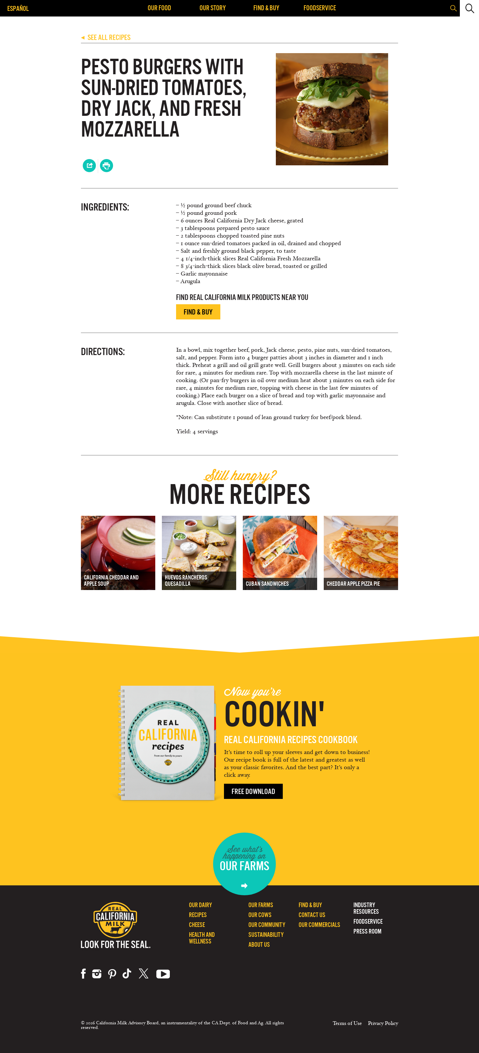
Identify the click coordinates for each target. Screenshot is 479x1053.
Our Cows (260, 914)
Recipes (198, 914)
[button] (468, 8)
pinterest (112, 974)
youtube (163, 974)
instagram (96, 974)
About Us (259, 944)
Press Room (367, 931)
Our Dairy (200, 905)
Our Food (159, 8)
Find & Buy (266, 8)
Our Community (266, 924)
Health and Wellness (202, 938)
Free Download (253, 791)
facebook (83, 974)
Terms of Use (347, 1023)
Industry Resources (366, 908)
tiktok (127, 974)
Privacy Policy (383, 1023)
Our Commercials (319, 924)
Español (18, 8)
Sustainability (266, 934)
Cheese (197, 924)
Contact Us (312, 914)
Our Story (213, 8)
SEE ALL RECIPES (105, 37)
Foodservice (320, 8)
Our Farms (260, 905)
